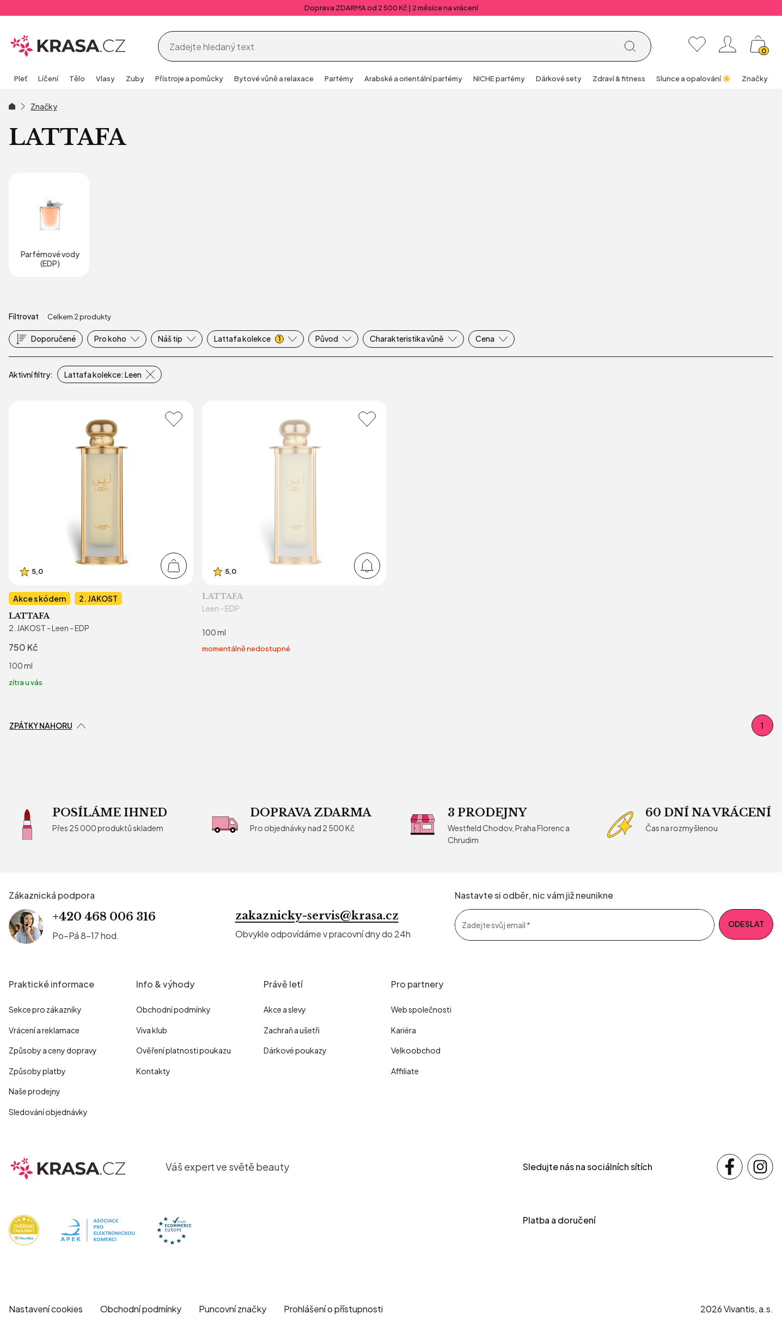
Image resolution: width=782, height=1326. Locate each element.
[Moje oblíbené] (697, 44)
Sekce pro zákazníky (45, 1009)
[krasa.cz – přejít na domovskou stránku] (68, 1167)
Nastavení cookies (46, 1309)
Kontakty (153, 1071)
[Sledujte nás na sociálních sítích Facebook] (730, 1167)
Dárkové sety (559, 78)
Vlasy (105, 78)
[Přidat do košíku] (174, 566)
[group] (21, 79)
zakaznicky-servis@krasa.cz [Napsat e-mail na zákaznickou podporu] (317, 915)
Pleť (20, 78)
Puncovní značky (232, 1309)
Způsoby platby (37, 1071)
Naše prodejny (34, 1091)
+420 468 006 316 (104, 916)
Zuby (135, 78)
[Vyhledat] (630, 46)
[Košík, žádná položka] (758, 44)
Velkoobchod (416, 1050)
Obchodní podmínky (173, 1009)
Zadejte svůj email (496, 924)
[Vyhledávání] (390, 47)
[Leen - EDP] (294, 544)
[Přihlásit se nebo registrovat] (727, 44)
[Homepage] (68, 44)
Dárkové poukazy (295, 1050)
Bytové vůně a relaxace (274, 78)
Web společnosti (421, 1009)
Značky (755, 78)
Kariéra (403, 1030)
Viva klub (151, 1030)
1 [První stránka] (762, 725)
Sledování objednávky (48, 1112)
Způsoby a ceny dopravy (53, 1050)
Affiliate (405, 1071)
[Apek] (98, 1228)
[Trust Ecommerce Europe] (174, 1228)
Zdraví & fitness (618, 78)
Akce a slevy (285, 1009)
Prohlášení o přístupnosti (333, 1309)
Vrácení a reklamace (44, 1030)
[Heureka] (24, 1228)
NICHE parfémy (499, 78)
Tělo (77, 78)
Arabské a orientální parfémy (413, 78)
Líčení (48, 78)
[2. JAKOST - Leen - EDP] (101, 544)
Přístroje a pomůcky (189, 78)
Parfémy (339, 78)
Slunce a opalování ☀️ (693, 78)
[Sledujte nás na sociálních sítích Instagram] (760, 1167)
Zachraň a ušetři (292, 1030)
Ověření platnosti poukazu (183, 1050)
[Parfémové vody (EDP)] (49, 225)
